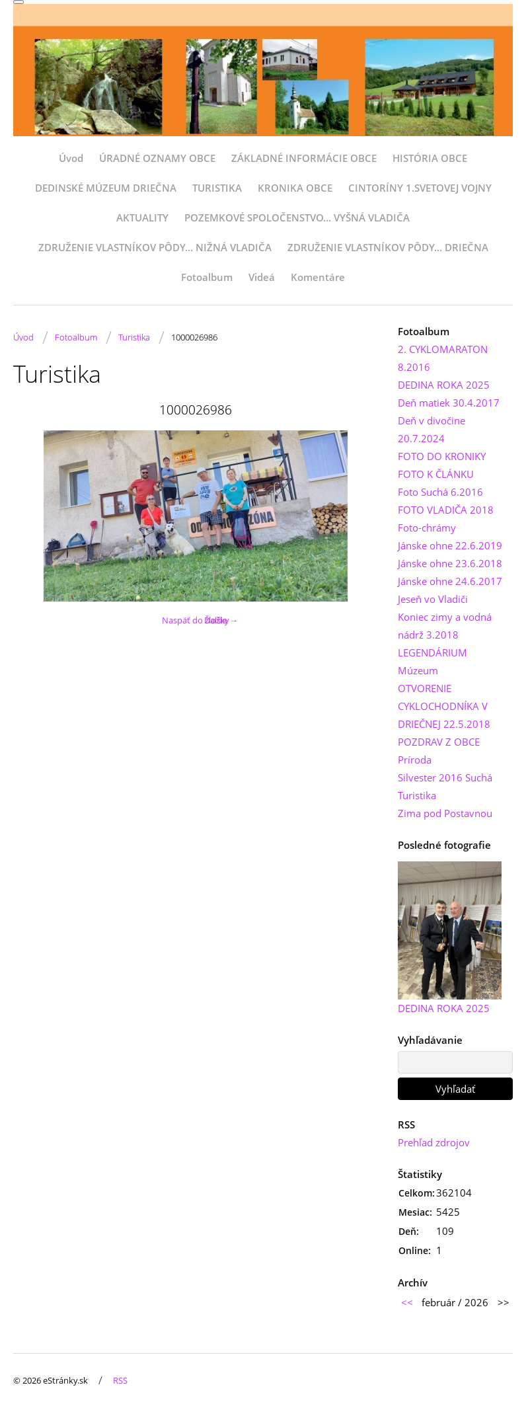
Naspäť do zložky (195, 620)
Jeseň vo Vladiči (433, 599)
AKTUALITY (142, 217)
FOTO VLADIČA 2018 (446, 509)
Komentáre (318, 277)
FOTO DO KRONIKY (442, 456)
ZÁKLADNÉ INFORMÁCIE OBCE (304, 158)
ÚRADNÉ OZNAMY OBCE (157, 158)
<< (407, 1302)
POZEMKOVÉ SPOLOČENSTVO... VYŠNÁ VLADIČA (297, 217)
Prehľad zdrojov (434, 1142)
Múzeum (418, 670)
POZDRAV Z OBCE (439, 741)
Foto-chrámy (427, 527)
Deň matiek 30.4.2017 (449, 402)
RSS (120, 1380)
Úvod (71, 158)
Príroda (415, 759)
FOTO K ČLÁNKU (436, 474)
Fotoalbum (207, 277)
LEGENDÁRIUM (432, 652)
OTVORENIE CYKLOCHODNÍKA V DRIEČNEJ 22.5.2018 (444, 706)
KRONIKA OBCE (295, 187)
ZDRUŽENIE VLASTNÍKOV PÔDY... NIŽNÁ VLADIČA (155, 247)
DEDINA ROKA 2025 (444, 384)
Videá (261, 277)
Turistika (134, 337)
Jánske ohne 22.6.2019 (450, 545)
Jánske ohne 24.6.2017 (450, 581)
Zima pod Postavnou (445, 813)
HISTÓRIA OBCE (430, 158)
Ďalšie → (221, 620)
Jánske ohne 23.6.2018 (450, 563)
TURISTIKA (217, 187)
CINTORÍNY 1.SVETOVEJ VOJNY (420, 187)
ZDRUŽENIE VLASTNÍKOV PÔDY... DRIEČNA (387, 247)
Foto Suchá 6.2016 (440, 491)
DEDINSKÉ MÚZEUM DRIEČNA (105, 187)
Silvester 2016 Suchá (445, 777)
